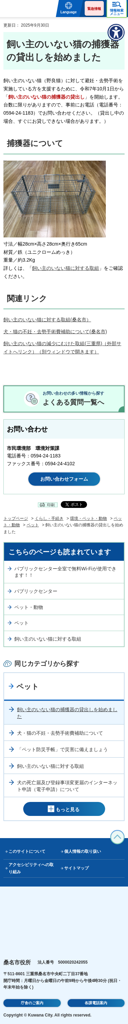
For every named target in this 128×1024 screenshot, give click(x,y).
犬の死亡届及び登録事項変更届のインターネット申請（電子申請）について (67, 786)
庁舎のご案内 (32, 1003)
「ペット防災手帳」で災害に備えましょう (62, 749)
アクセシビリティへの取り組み (31, 868)
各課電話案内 (96, 1003)
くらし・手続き (49, 518)
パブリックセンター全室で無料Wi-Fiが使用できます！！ (65, 572)
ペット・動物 (28, 607)
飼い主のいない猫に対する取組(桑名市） (47, 319)
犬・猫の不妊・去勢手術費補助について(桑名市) (55, 331)
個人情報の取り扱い (82, 851)
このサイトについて (27, 851)
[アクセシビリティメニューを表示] (116, 32)
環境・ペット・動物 (88, 518)
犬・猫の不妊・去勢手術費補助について (60, 733)
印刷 (51, 505)
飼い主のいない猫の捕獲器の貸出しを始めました (67, 713)
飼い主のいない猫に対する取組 (65, 268)
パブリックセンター (35, 591)
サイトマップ (76, 868)
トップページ (15, 518)
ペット (33, 525)
